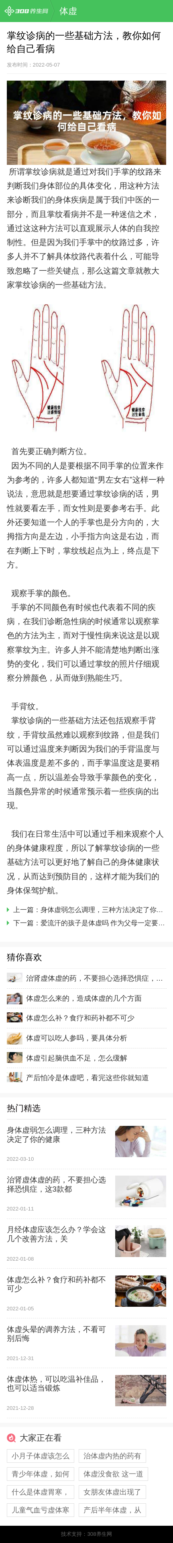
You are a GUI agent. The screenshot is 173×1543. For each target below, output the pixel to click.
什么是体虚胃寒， (40, 1492)
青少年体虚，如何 (40, 1474)
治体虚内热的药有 (112, 1456)
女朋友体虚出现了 (112, 1492)
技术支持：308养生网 (86, 1534)
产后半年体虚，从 (112, 1510)
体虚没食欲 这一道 (113, 1474)
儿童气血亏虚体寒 (40, 1510)
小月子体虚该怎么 (40, 1456)
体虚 (68, 11)
